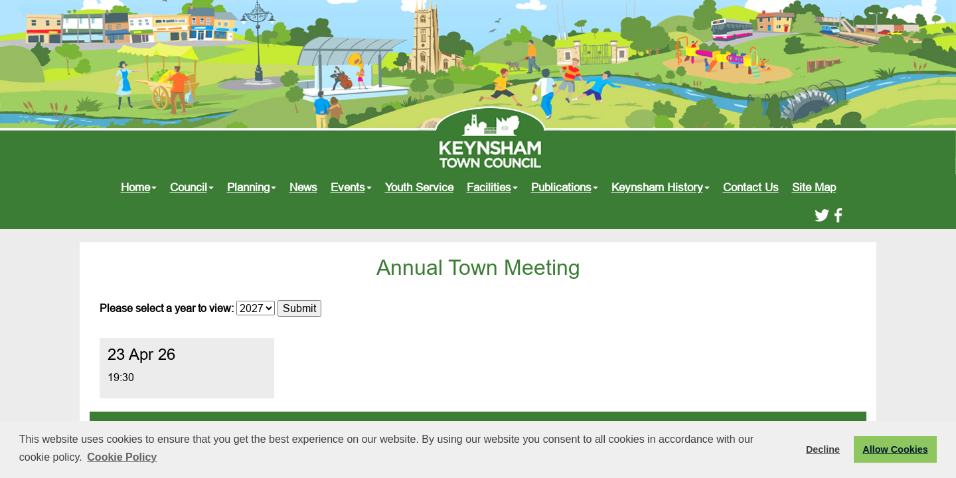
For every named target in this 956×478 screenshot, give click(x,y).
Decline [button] (823, 449)
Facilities (492, 187)
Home (139, 187)
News (303, 187)
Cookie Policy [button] (122, 457)
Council (192, 187)
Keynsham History (660, 187)
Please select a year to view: (167, 308)
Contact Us (751, 187)
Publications (564, 187)
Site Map (814, 187)
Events (351, 187)
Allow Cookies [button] (894, 449)
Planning (251, 187)
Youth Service (419, 187)
